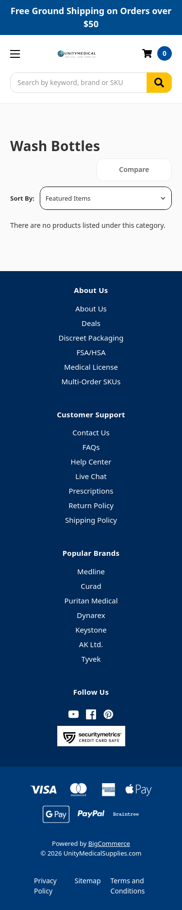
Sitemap (88, 880)
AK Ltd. (91, 644)
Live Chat (90, 476)
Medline (91, 571)
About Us (91, 308)
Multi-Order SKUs (91, 381)
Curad (91, 586)
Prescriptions (91, 491)
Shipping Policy (91, 520)
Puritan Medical (90, 600)
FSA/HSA (90, 352)
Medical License (91, 367)
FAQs (91, 447)
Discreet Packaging (90, 338)
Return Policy (91, 505)
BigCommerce (109, 843)
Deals (91, 323)
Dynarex (91, 615)
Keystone (91, 630)
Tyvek (91, 659)
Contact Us (90, 432)
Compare (134, 169)
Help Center (91, 461)
